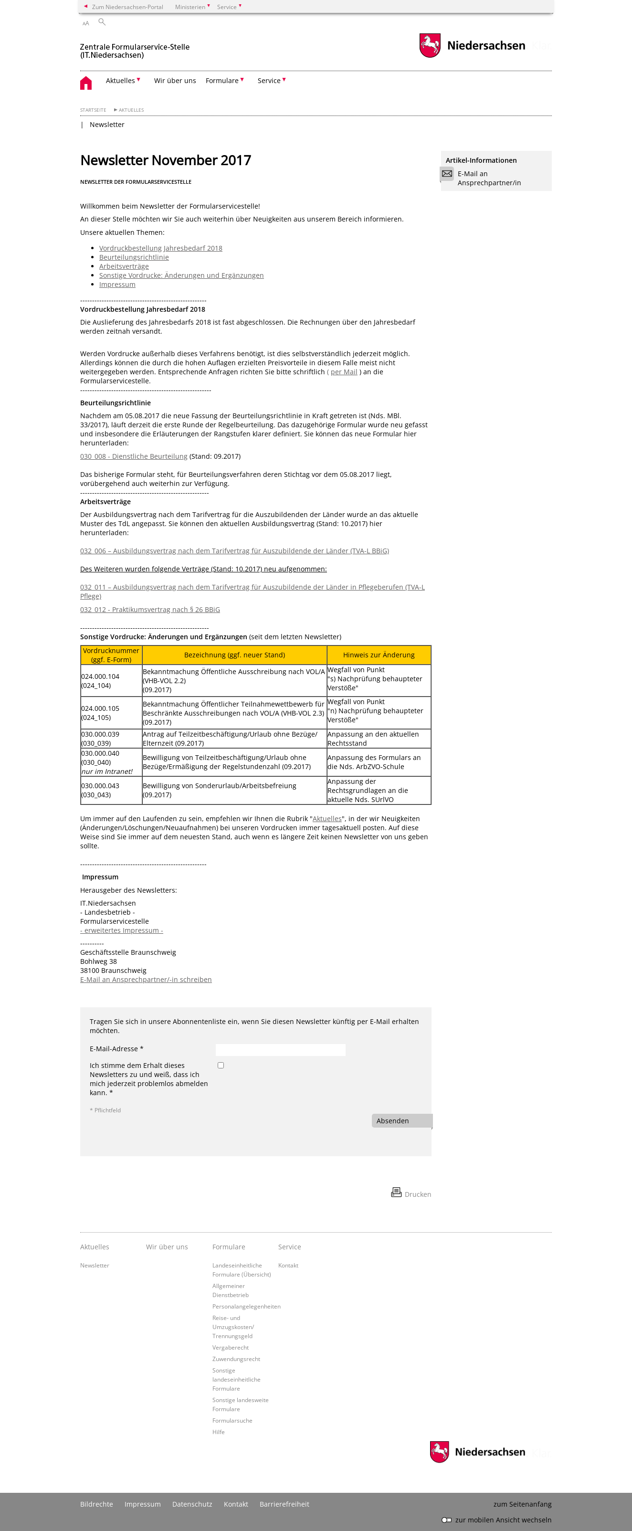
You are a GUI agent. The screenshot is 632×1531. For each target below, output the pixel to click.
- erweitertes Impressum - (121, 930)
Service (289, 1246)
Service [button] (269, 80)
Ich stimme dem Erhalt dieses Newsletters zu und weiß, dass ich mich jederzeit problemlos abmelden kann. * (149, 1079)
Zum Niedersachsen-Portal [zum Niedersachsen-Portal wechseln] (127, 7)
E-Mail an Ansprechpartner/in (483, 178)
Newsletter (107, 124)
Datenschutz (192, 1504)
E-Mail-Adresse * (117, 1048)
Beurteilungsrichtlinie (134, 257)
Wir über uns (175, 80)
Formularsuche (232, 1420)
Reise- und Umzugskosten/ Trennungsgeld (233, 1327)
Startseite (93, 110)
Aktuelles (131, 110)
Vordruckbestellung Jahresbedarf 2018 (160, 248)
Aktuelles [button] (120, 80)
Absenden (393, 1120)
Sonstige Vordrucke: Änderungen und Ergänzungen (181, 275)
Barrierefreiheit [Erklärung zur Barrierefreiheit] (284, 1504)
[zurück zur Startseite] (135, 47)
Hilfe (218, 1432)
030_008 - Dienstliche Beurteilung (134, 456)
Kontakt (288, 1265)
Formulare (228, 1246)
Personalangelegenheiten (246, 1306)
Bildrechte (96, 1504)
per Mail (344, 371)
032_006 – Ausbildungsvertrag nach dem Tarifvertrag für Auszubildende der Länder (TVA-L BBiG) (234, 550)
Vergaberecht (230, 1347)
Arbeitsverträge (124, 266)
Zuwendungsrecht (236, 1358)
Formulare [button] (222, 80)
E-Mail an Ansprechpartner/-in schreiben (146, 979)
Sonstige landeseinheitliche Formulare (236, 1379)
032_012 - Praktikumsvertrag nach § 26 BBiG (150, 609)
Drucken (418, 1194)
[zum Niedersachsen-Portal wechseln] (472, 56)
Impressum (117, 284)
